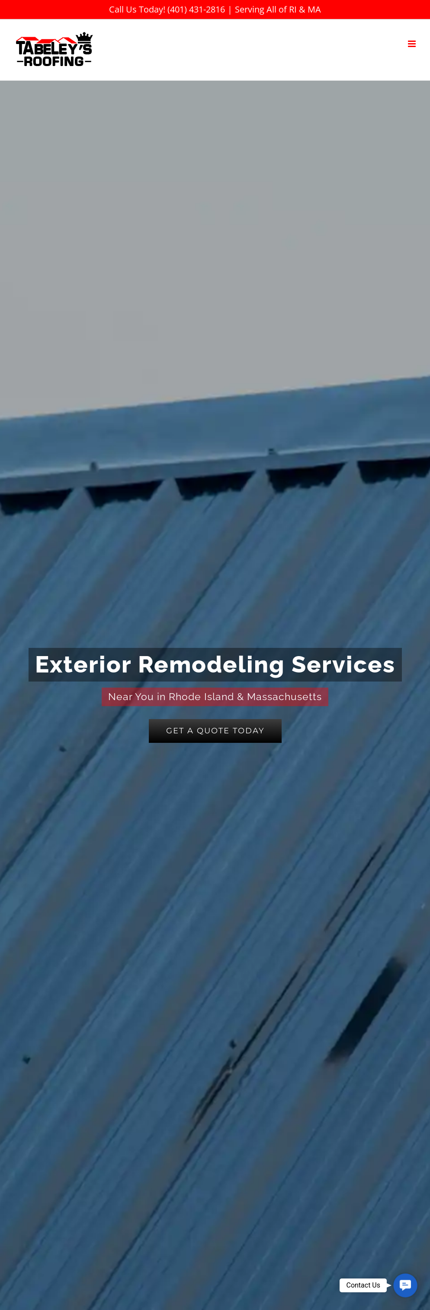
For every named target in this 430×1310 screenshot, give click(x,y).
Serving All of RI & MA (278, 9)
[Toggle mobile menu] (412, 43)
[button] (405, 1285)
